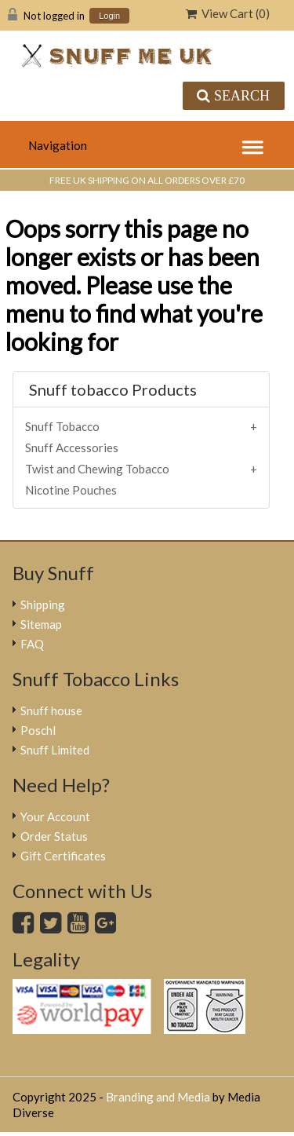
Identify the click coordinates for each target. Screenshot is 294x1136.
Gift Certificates (63, 856)
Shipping (42, 604)
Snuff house (51, 710)
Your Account (55, 816)
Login (109, 16)
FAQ (32, 644)
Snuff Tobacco (62, 426)
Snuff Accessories (71, 447)
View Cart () (228, 13)
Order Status (54, 836)
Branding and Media (158, 1097)
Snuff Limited (54, 750)
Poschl (38, 730)
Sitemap (41, 624)
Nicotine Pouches (71, 490)
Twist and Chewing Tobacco (97, 469)
